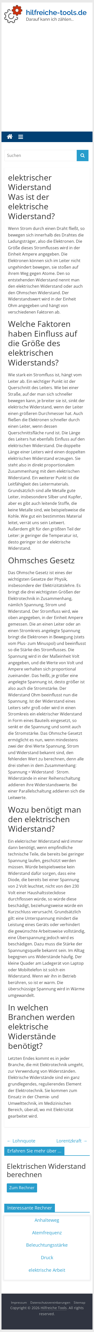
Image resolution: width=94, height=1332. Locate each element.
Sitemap (79, 1302)
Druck (47, 1257)
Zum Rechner (22, 1187)
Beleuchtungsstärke (47, 1245)
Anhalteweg (47, 1220)
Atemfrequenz (47, 1233)
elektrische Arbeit (47, 1270)
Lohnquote (21, 1141)
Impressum (19, 1302)
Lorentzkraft (71, 1141)
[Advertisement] (47, 82)
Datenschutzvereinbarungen (50, 1302)
